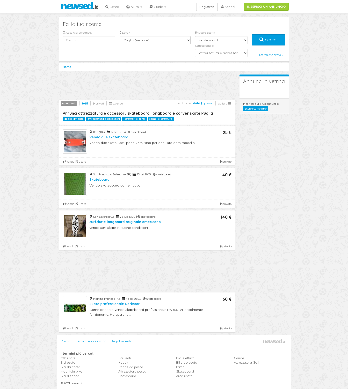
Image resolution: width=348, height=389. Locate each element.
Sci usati (124, 358)
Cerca (112, 7)
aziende (116, 103)
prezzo (208, 103)
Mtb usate (68, 358)
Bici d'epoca (70, 376)
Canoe (239, 358)
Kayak (123, 362)
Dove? (125, 32)
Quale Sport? (205, 32)
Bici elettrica (185, 358)
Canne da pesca (130, 367)
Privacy (66, 341)
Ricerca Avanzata (271, 55)
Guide (158, 7)
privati (98, 103)
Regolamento (121, 341)
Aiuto (134, 7)
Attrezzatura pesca (132, 371)
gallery (224, 103)
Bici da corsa (70, 367)
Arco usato (184, 376)
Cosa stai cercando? (77, 32)
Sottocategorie (204, 45)
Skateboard (185, 371)
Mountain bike (71, 371)
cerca (268, 40)
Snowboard (127, 376)
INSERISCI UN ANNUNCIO (266, 6)
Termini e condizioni (91, 341)
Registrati (207, 7)
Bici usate (68, 362)
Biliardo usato (186, 362)
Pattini (180, 367)
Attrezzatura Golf (246, 362)
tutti (85, 103)
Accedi (228, 7)
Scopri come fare (256, 108)
